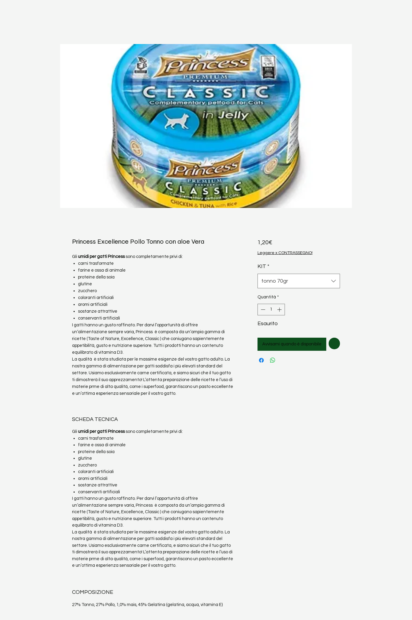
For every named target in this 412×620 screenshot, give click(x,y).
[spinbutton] (271, 309)
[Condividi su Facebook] (261, 360)
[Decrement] (262, 309)
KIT (263, 266)
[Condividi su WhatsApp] (272, 360)
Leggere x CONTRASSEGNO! (285, 253)
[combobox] (299, 281)
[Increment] (280, 309)
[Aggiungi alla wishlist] (334, 343)
